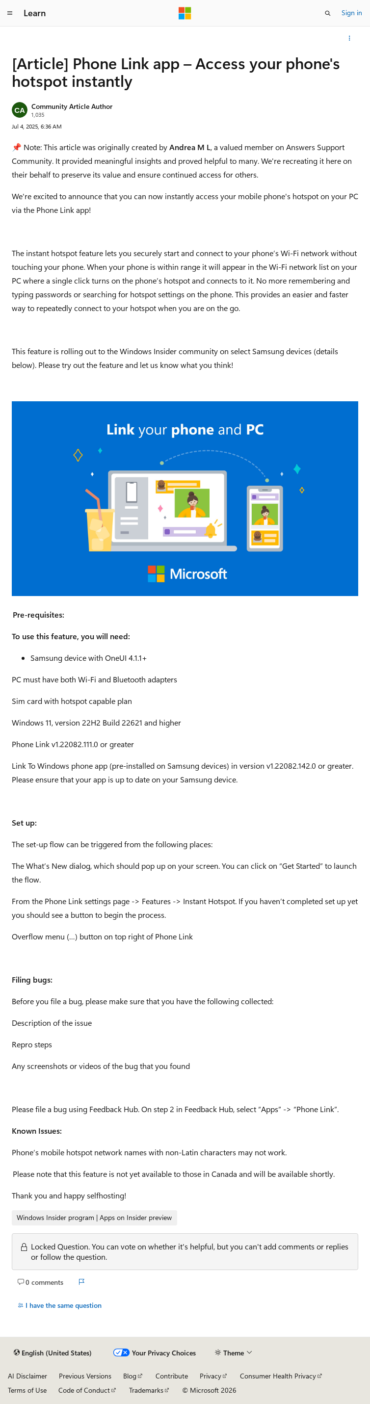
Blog (129, 1375)
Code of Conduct (84, 1390)
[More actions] (349, 38)
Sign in (352, 12)
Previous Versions (85, 1375)
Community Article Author (71, 106)
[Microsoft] (185, 13)
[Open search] (328, 13)
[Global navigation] (10, 13)
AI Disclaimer (27, 1375)
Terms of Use (27, 1390)
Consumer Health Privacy (278, 1375)
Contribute (172, 1375)
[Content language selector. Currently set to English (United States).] (53, 1353)
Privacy (210, 1375)
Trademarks (146, 1390)
